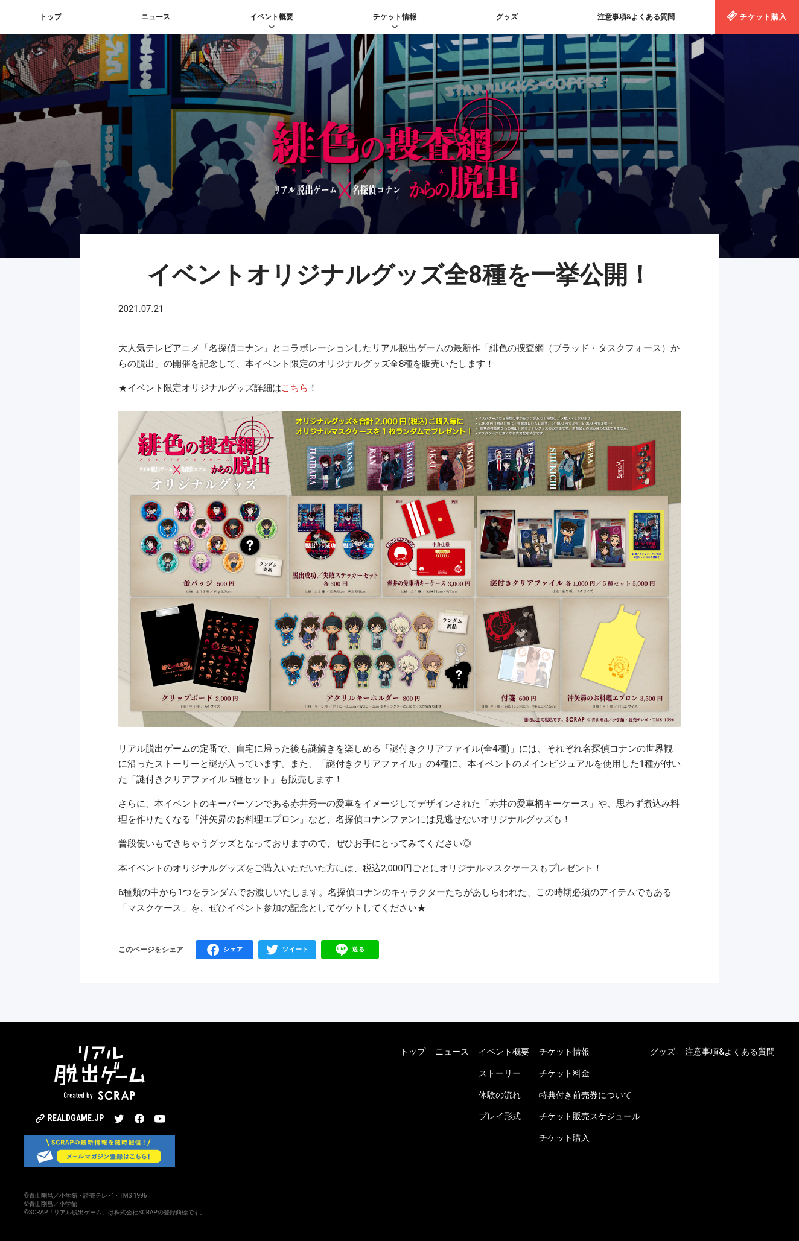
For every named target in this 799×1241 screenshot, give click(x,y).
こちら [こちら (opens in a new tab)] (294, 387)
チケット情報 (394, 17)
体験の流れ (500, 1095)
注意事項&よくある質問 (636, 17)
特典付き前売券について (585, 1095)
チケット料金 (564, 1073)
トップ (51, 17)
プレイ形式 (500, 1116)
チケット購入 (757, 15)
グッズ (507, 17)
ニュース (155, 17)
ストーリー (500, 1073)
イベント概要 (271, 17)
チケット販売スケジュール (589, 1116)
